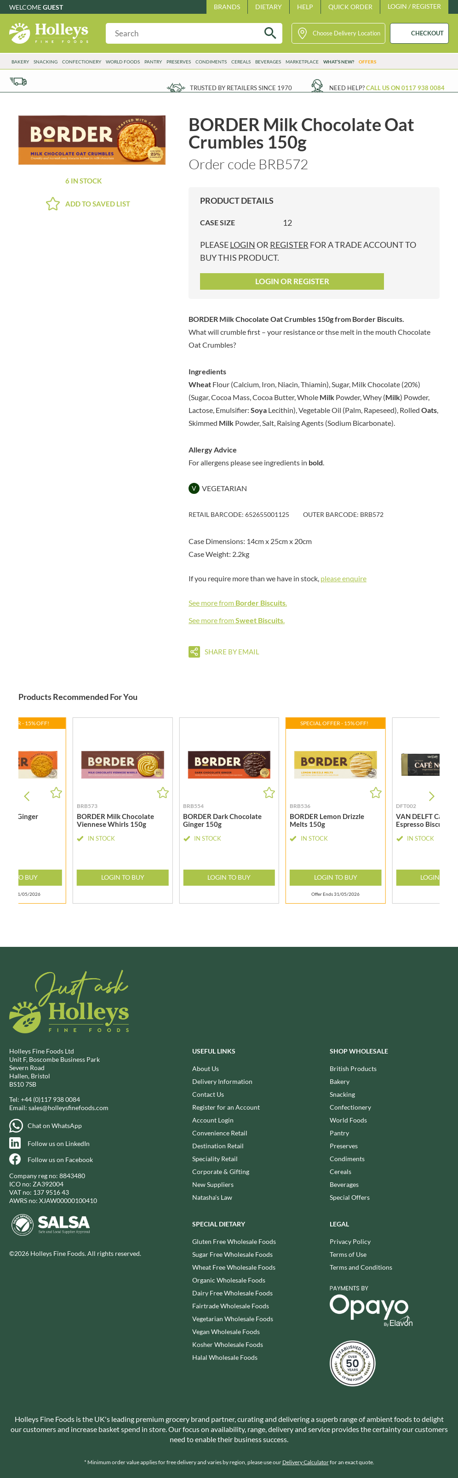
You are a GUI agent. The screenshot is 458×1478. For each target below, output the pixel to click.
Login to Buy (122, 877)
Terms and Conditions (361, 1267)
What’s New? (338, 61)
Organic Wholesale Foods (228, 1280)
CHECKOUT (427, 33)
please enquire (343, 578)
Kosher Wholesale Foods (227, 1344)
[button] (432, 796)
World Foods (123, 61)
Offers (367, 61)
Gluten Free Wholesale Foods (234, 1241)
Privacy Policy (350, 1241)
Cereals (241, 61)
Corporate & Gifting (220, 1171)
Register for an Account (226, 1107)
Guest (53, 7)
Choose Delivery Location (346, 33)
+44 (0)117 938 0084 (50, 1099)
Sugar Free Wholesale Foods (232, 1254)
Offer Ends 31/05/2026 (335, 894)
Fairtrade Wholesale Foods (230, 1306)
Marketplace (302, 61)
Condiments (211, 61)
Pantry (153, 61)
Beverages (268, 61)
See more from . (238, 602)
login (242, 245)
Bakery (20, 61)
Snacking (45, 61)
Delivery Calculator (305, 1462)
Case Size (217, 222)
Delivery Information (222, 1081)
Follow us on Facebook (60, 1159)
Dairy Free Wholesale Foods (232, 1293)
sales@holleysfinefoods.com (69, 1107)
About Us (205, 1068)
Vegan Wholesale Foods (226, 1331)
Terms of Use (348, 1254)
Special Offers (350, 1197)
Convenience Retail (219, 1133)
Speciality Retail (215, 1159)
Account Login (213, 1120)
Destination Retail (218, 1146)
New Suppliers (213, 1184)
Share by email (232, 651)
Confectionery (81, 61)
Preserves (178, 61)
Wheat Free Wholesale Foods (233, 1267)
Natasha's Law (212, 1197)
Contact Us (208, 1094)
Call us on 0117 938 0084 (405, 88)
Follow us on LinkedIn (59, 1143)
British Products (353, 1068)
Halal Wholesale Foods (225, 1357)
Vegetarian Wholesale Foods (232, 1319)
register (289, 245)
